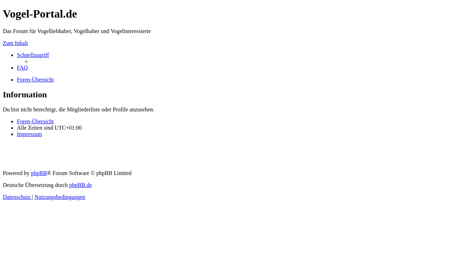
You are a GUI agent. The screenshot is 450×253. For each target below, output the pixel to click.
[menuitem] (22, 68)
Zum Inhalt (15, 43)
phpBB (39, 173)
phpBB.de (80, 185)
